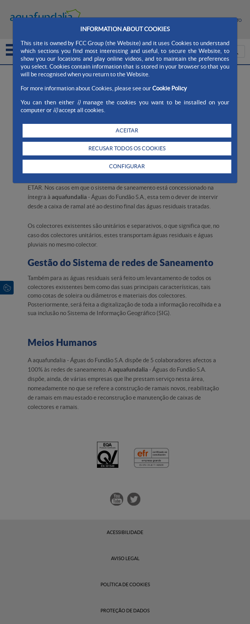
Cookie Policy (169, 88)
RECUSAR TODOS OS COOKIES (126, 148)
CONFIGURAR (127, 166)
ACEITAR (127, 130)
